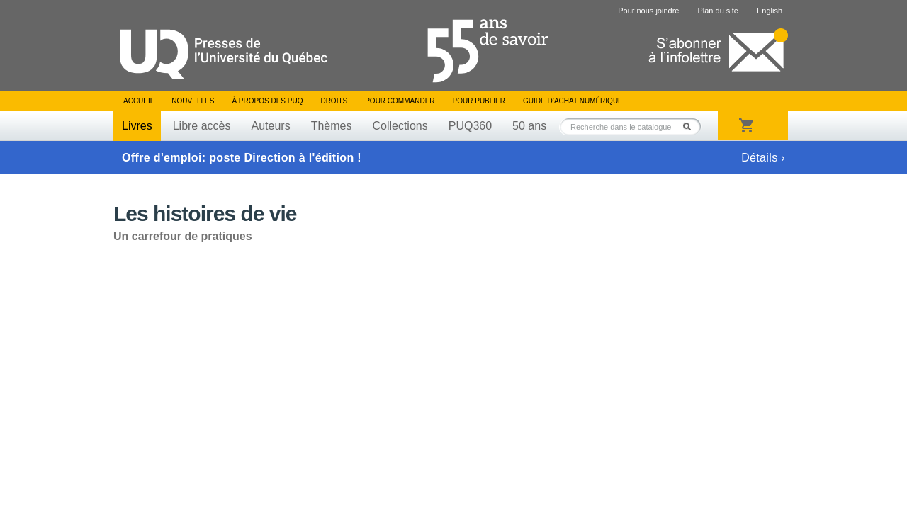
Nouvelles (192, 101)
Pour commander (399, 101)
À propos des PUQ (267, 101)
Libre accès (202, 126)
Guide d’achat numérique (573, 101)
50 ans (529, 126)
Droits (333, 101)
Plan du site (717, 10)
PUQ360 (470, 126)
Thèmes (331, 126)
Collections (399, 126)
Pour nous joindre (648, 10)
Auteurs (271, 126)
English (769, 10)
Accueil (138, 101)
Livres (137, 126)
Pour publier (479, 101)
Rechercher (691, 126)
